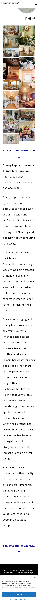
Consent (19, 595)
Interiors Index (8, 573)
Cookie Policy (13, 599)
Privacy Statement (23, 599)
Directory (21, 570)
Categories (13, 570)
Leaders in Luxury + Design (24, 573)
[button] (35, 578)
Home (6, 570)
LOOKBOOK (30, 570)
